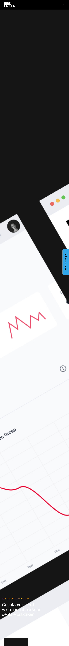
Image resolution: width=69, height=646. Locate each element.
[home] (9, 4)
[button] (62, 5)
